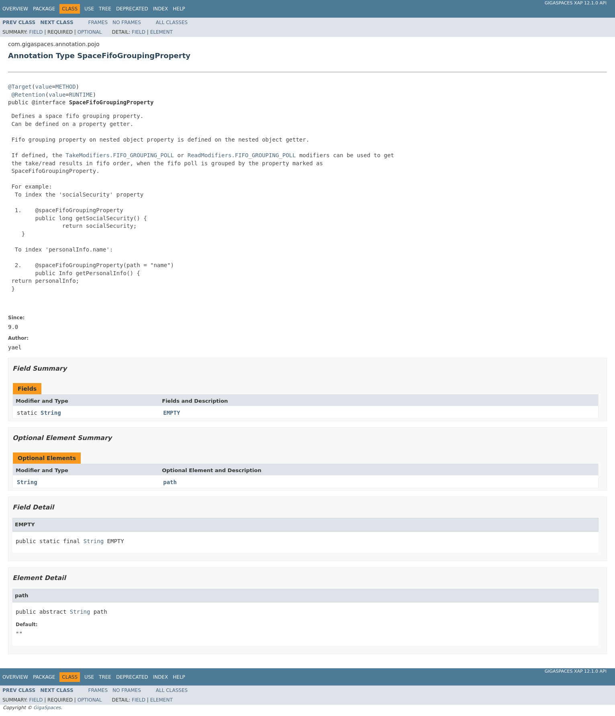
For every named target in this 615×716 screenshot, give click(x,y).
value (43, 86)
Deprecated (132, 9)
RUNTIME (81, 94)
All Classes (172, 22)
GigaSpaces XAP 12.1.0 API (576, 3)
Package (44, 9)
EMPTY (171, 413)
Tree (105, 9)
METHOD (65, 86)
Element (161, 32)
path (170, 482)
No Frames (126, 22)
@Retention (28, 94)
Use (89, 9)
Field (36, 32)
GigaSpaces (47, 707)
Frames (98, 22)
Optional (90, 32)
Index (160, 9)
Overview (15, 9)
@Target (20, 86)
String (51, 413)
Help (179, 9)
